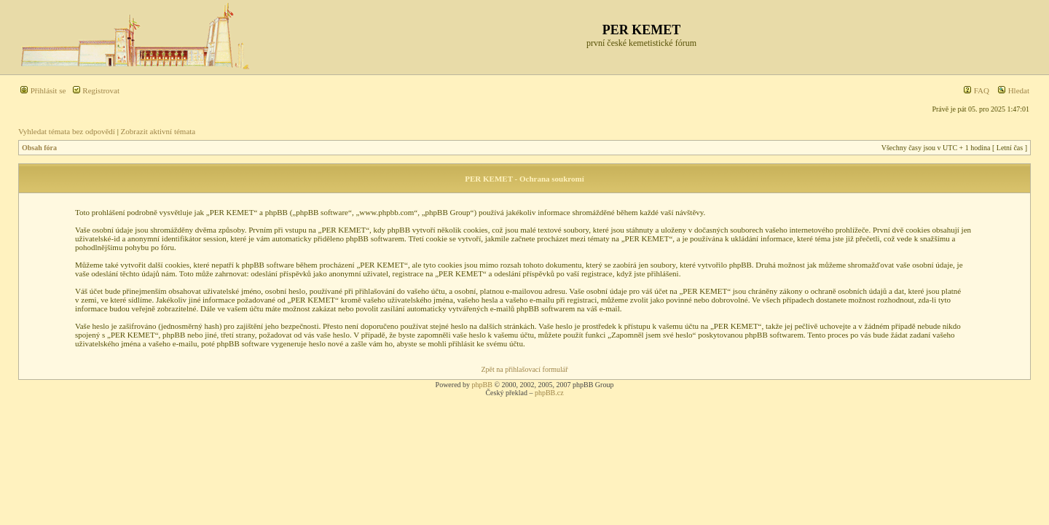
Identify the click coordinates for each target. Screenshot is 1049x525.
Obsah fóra (39, 148)
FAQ (976, 90)
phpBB (482, 385)
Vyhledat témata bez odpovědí (66, 131)
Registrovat (95, 90)
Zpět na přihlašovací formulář (524, 369)
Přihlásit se (43, 90)
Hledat (1013, 90)
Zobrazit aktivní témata (158, 131)
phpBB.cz (549, 393)
